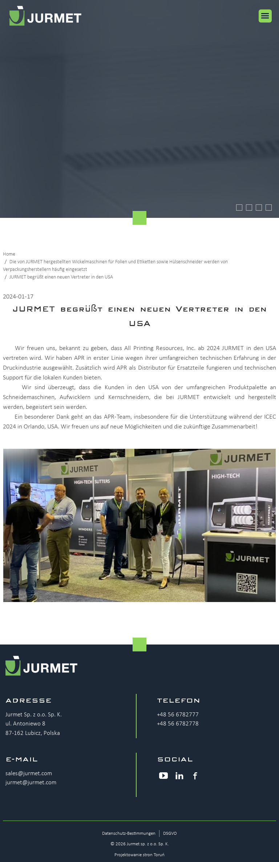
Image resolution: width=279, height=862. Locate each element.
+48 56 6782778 (178, 724)
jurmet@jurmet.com (30, 783)
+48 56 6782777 (178, 715)
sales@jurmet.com (28, 773)
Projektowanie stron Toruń (139, 855)
